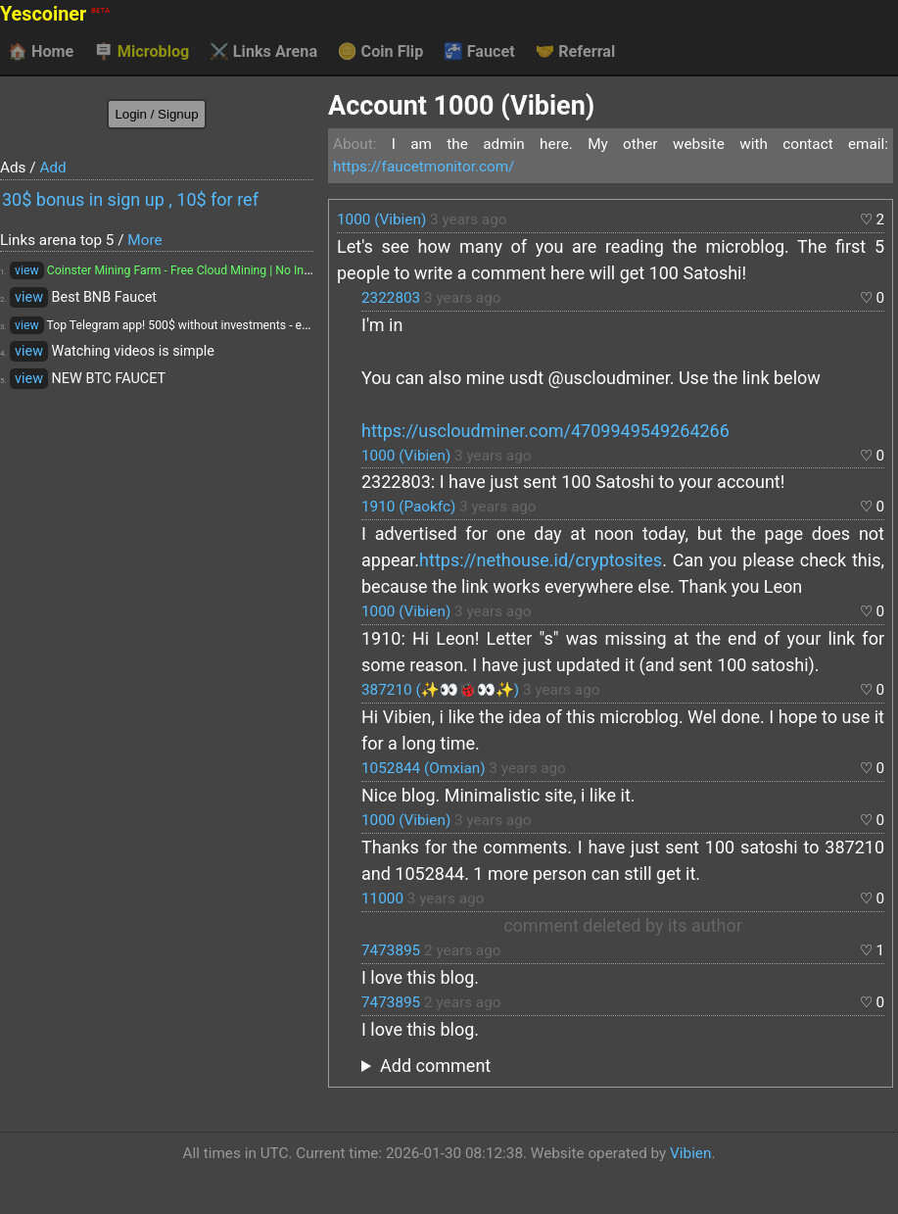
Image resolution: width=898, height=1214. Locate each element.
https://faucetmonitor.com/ (423, 166)
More (144, 240)
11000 (382, 898)
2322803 (390, 298)
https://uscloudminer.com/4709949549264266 (545, 430)
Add (52, 167)
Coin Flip (381, 52)
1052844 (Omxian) (423, 768)
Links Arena (263, 52)
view (27, 270)
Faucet (479, 52)
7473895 (390, 950)
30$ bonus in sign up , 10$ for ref (130, 199)
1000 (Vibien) (381, 219)
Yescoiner (55, 14)
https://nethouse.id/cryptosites (540, 560)
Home (40, 52)
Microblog (142, 52)
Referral (575, 52)
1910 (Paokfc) (408, 506)
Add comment (435, 1065)
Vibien (690, 1153)
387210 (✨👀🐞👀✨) (440, 690)
